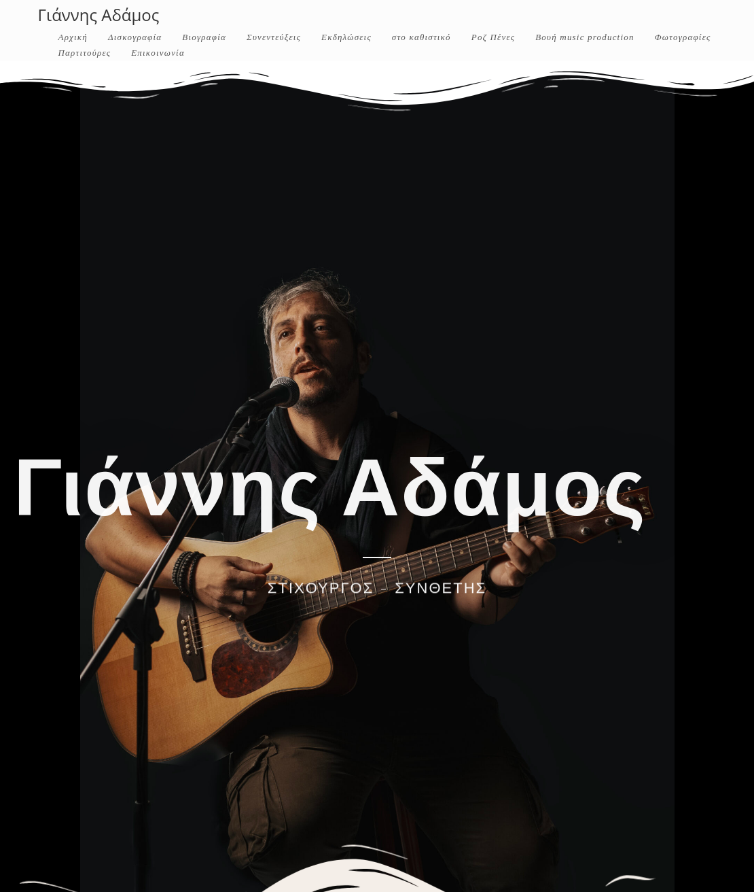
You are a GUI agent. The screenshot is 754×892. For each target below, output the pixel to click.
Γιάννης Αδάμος (99, 14)
